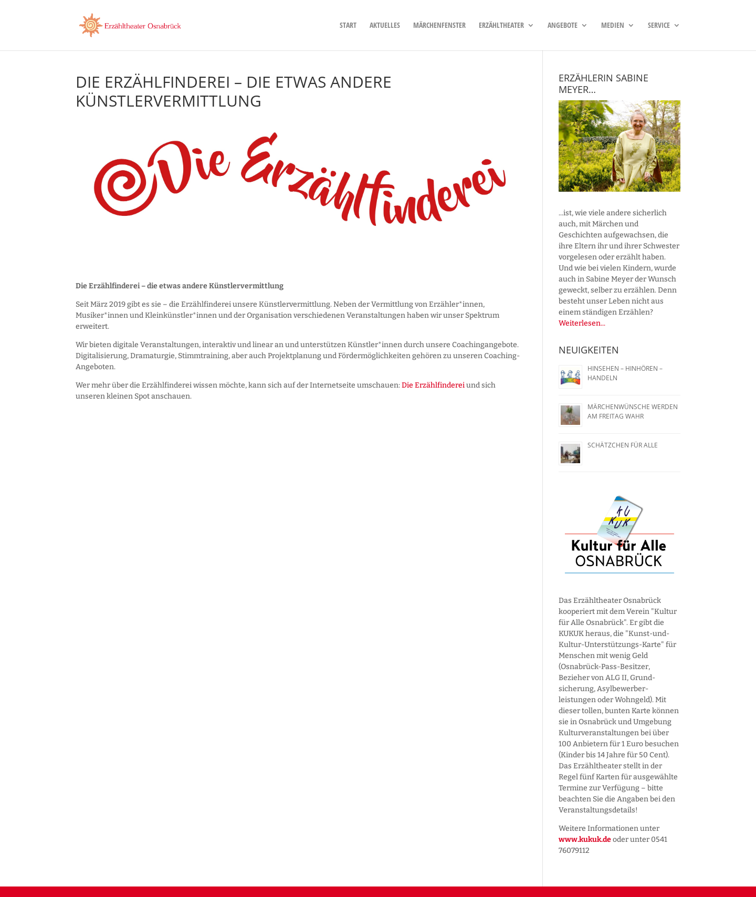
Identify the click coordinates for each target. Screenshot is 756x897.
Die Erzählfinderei (433, 385)
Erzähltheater (501, 26)
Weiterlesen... (582, 323)
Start (348, 26)
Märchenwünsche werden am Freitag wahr (632, 411)
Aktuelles (385, 26)
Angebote (563, 26)
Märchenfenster (439, 26)
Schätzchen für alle (622, 445)
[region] (619, 146)
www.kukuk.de (585, 839)
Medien (612, 26)
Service (659, 26)
